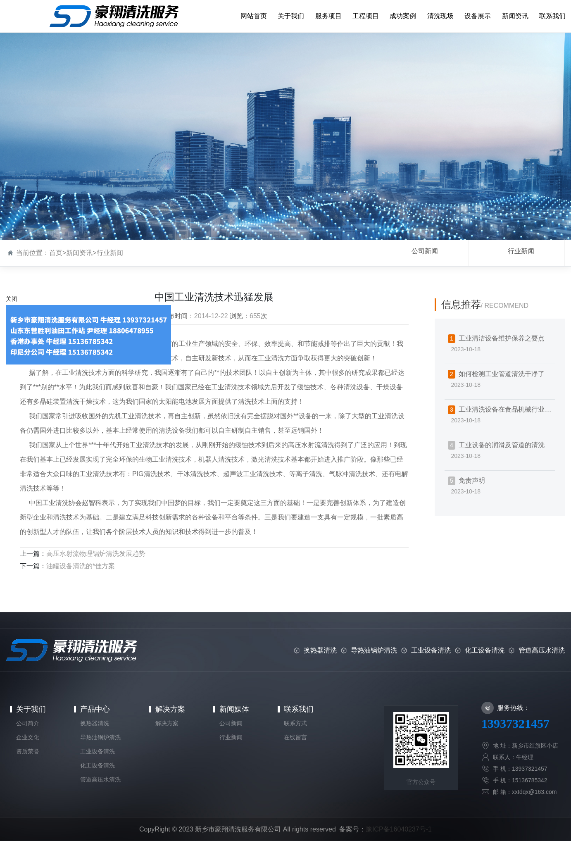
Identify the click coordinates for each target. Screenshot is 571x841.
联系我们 (299, 709)
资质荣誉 (27, 751)
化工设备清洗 (97, 765)
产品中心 (95, 709)
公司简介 (27, 723)
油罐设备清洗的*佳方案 (80, 565)
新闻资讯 (79, 252)
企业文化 (27, 737)
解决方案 (170, 709)
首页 (55, 252)
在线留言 (295, 737)
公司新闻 (425, 251)
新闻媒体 (234, 709)
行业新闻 (110, 252)
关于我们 (31, 709)
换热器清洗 (94, 723)
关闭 (11, 298)
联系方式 (295, 723)
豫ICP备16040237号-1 (399, 829)
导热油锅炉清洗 (100, 737)
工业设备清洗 (97, 751)
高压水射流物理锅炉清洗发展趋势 (95, 553)
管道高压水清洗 (100, 779)
